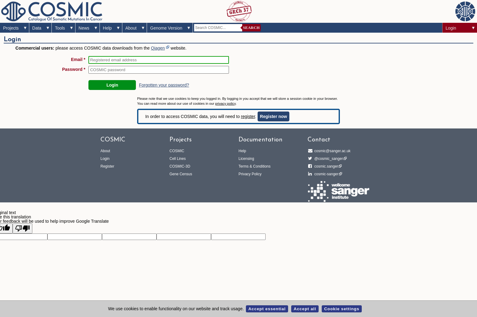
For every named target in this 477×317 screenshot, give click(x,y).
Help (107, 28)
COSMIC (176, 151)
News (84, 28)
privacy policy (225, 103)
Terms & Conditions (254, 166)
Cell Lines (177, 158)
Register (107, 166)
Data (37, 28)
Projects (11, 28)
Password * (73, 69)
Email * (78, 59)
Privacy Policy (250, 174)
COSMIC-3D (179, 166)
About (131, 28)
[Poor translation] (22, 228)
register (248, 116)
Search (251, 27)
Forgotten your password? (164, 85)
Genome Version (166, 28)
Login (451, 28)
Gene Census (180, 174)
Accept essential (267, 309)
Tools (60, 28)
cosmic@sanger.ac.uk (331, 151)
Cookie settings (341, 309)
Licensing (246, 158)
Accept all (305, 309)
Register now (273, 116)
